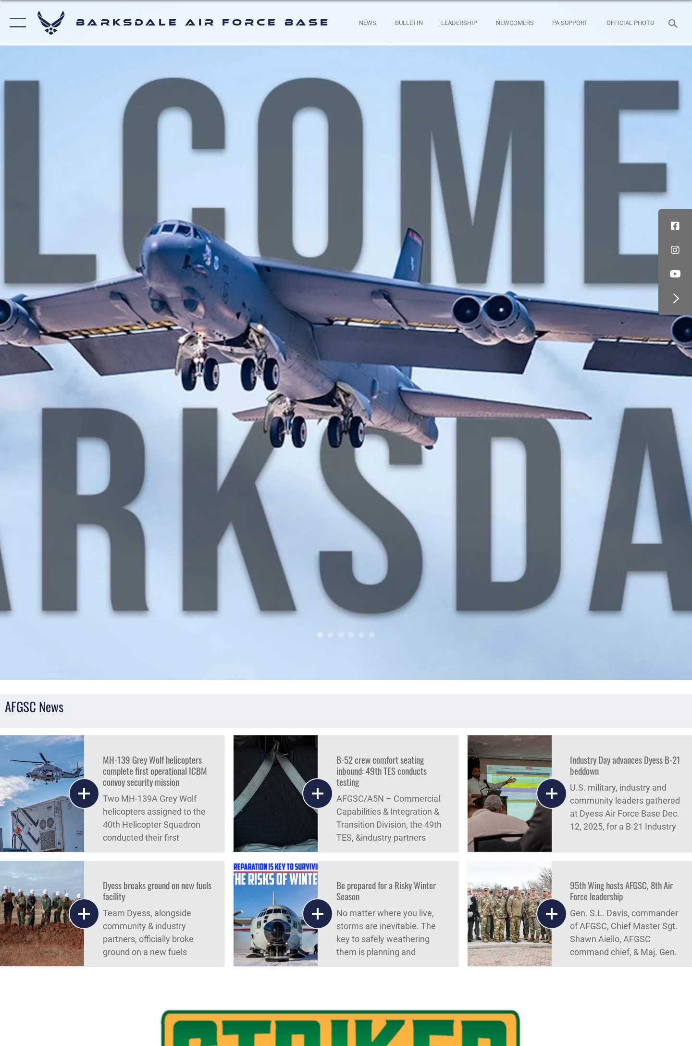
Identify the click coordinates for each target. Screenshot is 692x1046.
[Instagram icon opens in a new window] (675, 250)
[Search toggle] (674, 22)
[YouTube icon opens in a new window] (675, 274)
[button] (15, 23)
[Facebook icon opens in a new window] (675, 226)
